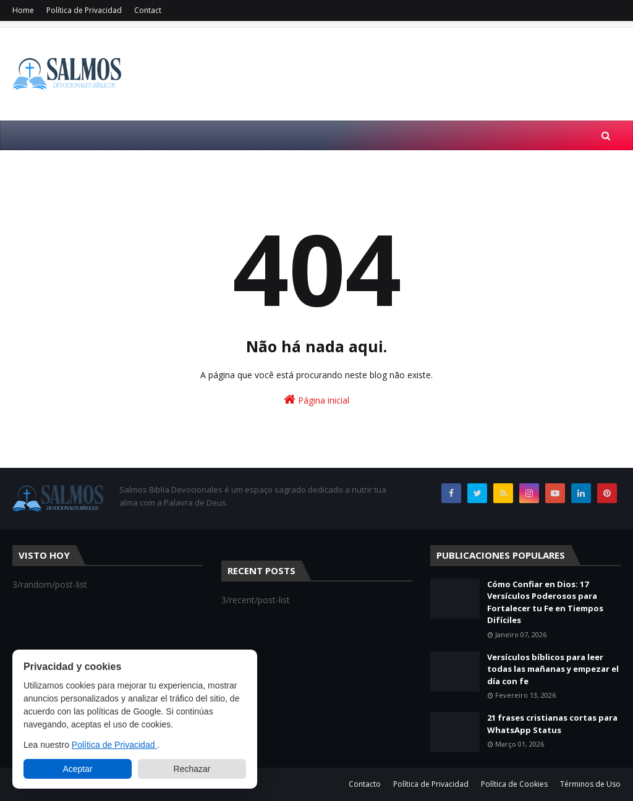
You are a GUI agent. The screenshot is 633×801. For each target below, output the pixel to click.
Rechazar (192, 769)
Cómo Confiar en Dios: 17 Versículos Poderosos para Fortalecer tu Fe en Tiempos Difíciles (545, 602)
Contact (147, 10)
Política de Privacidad (84, 10)
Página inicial (316, 399)
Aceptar (77, 769)
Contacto (365, 784)
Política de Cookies (514, 784)
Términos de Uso (590, 784)
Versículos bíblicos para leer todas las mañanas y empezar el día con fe (553, 669)
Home (23, 10)
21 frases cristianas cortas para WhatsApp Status (552, 723)
